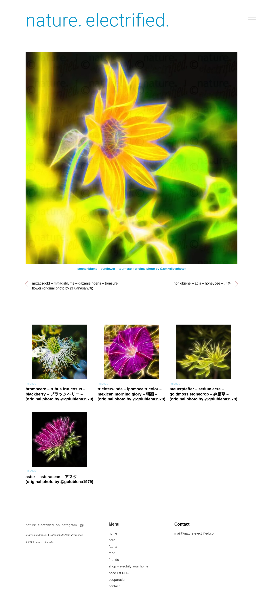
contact (114, 586)
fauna (113, 546)
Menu (114, 524)
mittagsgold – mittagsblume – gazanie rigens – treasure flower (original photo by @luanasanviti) (75, 285)
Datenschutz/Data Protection (66, 535)
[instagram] (82, 525)
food (112, 553)
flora (112, 540)
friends (31, 384)
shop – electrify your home (128, 566)
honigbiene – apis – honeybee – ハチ (202, 283)
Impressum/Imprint (36, 535)
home (113, 533)
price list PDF (119, 573)
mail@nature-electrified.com (195, 533)
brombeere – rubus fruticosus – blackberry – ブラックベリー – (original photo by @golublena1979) (59, 394)
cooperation (117, 580)
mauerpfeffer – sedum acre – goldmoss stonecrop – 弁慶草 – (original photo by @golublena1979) (203, 394)
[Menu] (252, 20)
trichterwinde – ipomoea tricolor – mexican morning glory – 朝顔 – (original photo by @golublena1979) (131, 394)
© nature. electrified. (41, 542)
